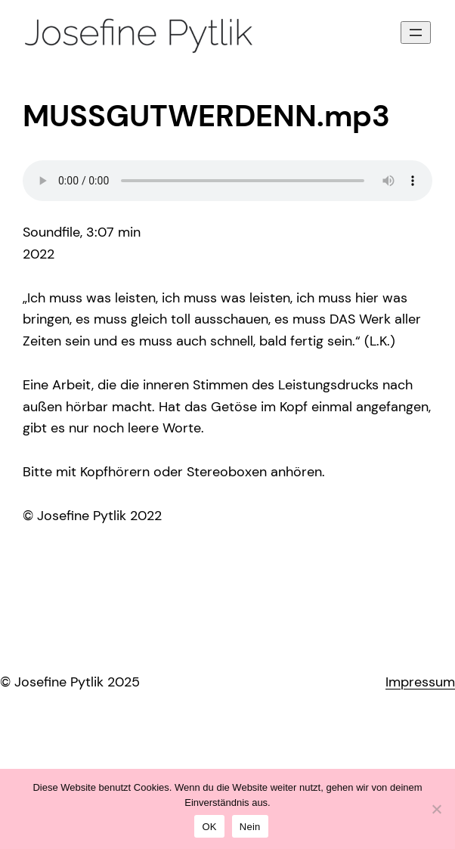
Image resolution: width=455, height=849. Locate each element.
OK (209, 826)
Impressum (420, 682)
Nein (250, 826)
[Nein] (436, 808)
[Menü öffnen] (416, 32)
